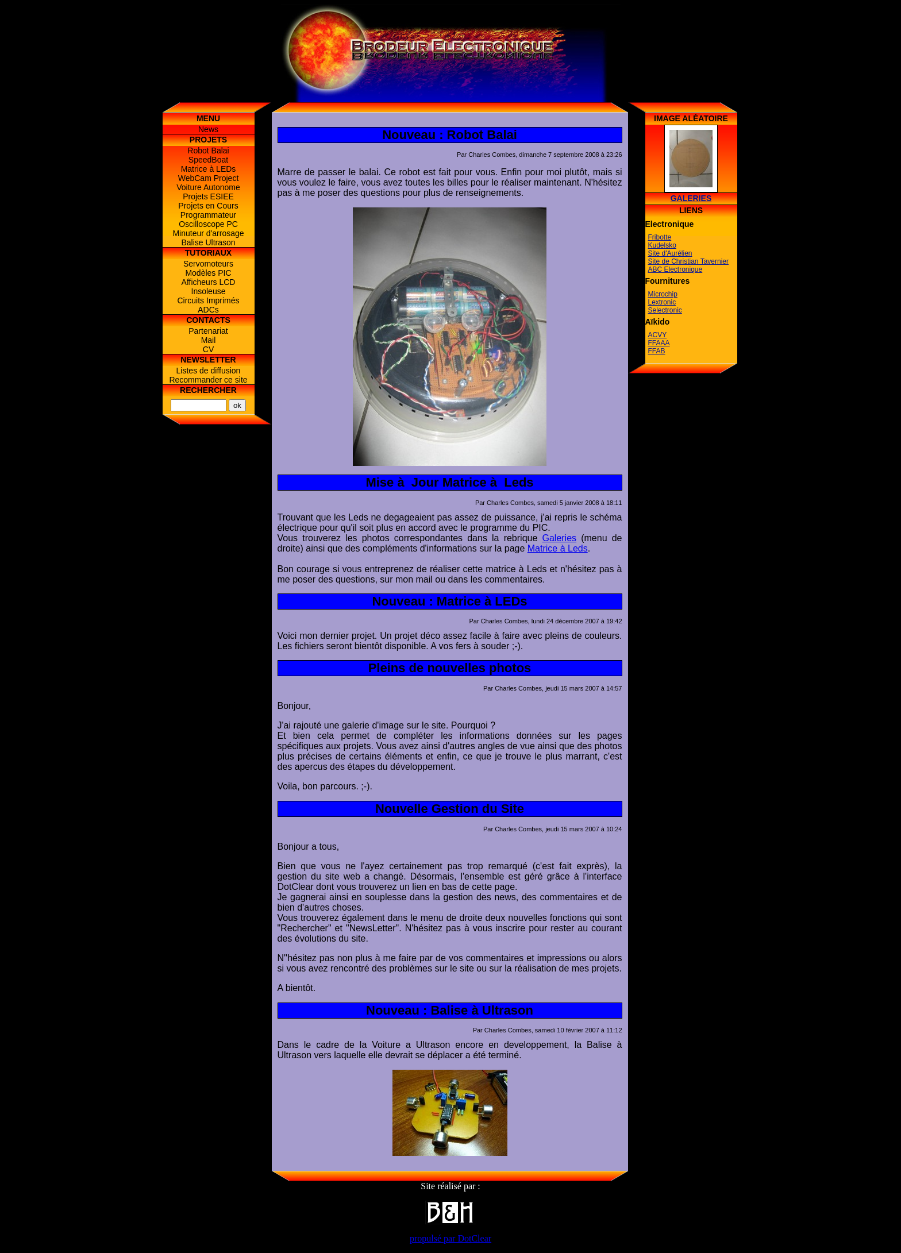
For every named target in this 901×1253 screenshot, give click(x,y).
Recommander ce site (208, 379)
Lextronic (662, 302)
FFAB (656, 351)
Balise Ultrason (208, 242)
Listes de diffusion (208, 370)
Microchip (662, 294)
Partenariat (208, 331)
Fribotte (660, 237)
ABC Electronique (675, 269)
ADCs (208, 309)
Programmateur (208, 214)
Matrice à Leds (557, 548)
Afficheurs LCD (209, 282)
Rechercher (208, 390)
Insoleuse (208, 291)
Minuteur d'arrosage (208, 233)
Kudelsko (662, 245)
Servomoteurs (208, 263)
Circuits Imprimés (208, 300)
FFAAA (659, 343)
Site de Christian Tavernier (688, 261)
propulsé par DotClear (450, 1238)
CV (208, 349)
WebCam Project (208, 178)
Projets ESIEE (208, 196)
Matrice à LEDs (208, 169)
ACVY (657, 335)
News (208, 129)
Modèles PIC (208, 272)
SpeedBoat (208, 159)
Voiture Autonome (208, 187)
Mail (208, 340)
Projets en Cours (208, 205)
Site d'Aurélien (670, 253)
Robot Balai (208, 150)
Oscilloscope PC (208, 224)
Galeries (559, 538)
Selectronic (665, 310)
